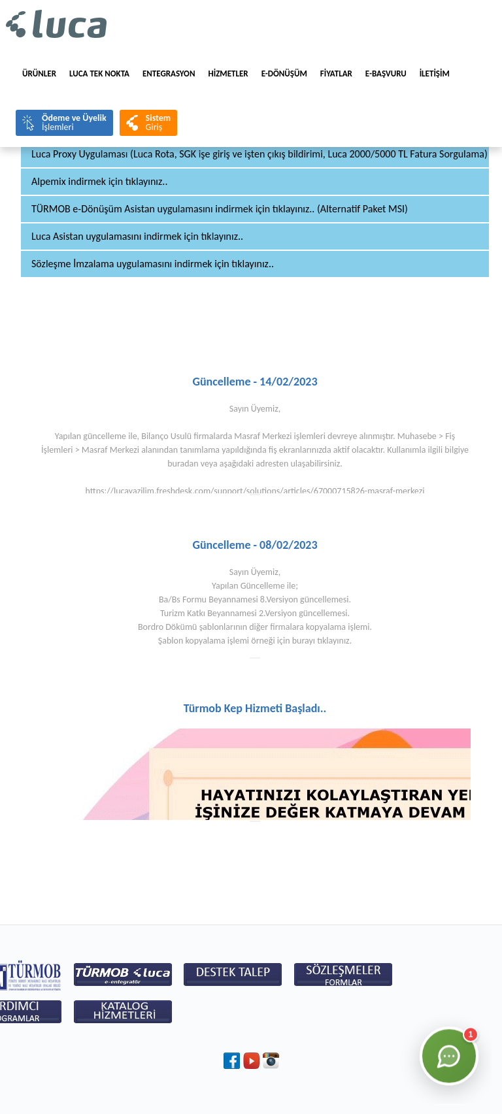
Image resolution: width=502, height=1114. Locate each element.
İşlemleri (74, 122)
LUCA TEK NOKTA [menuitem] (99, 73)
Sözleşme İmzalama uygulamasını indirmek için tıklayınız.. (152, 263)
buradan (182, 463)
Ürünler (39, 73)
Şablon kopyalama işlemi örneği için (225, 640)
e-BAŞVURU (386, 73)
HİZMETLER (228, 73)
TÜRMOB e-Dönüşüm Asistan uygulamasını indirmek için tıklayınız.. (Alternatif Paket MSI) (219, 209)
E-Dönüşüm (284, 73)
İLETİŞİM (435, 73)
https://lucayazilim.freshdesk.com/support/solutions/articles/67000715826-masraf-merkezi (255, 491)
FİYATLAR (336, 73)
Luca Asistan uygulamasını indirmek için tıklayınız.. (137, 236)
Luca (56, 24)
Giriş (158, 122)
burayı (303, 640)
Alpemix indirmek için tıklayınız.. (99, 181)
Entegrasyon (168, 73)
